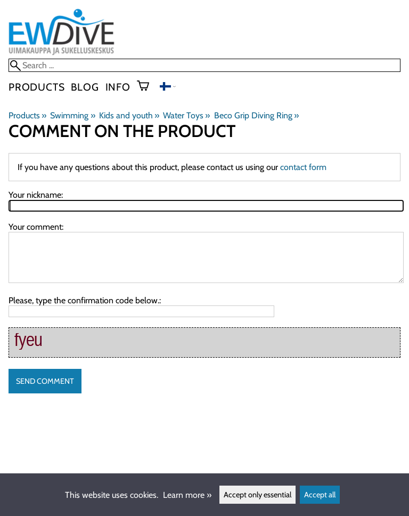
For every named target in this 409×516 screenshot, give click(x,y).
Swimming (72, 115)
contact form (303, 167)
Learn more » (187, 495)
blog (85, 86)
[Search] (204, 65)
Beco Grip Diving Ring (256, 115)
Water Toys (186, 115)
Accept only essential (257, 494)
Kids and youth (129, 115)
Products (36, 86)
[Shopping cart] (147, 86)
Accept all (320, 494)
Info (117, 86)
